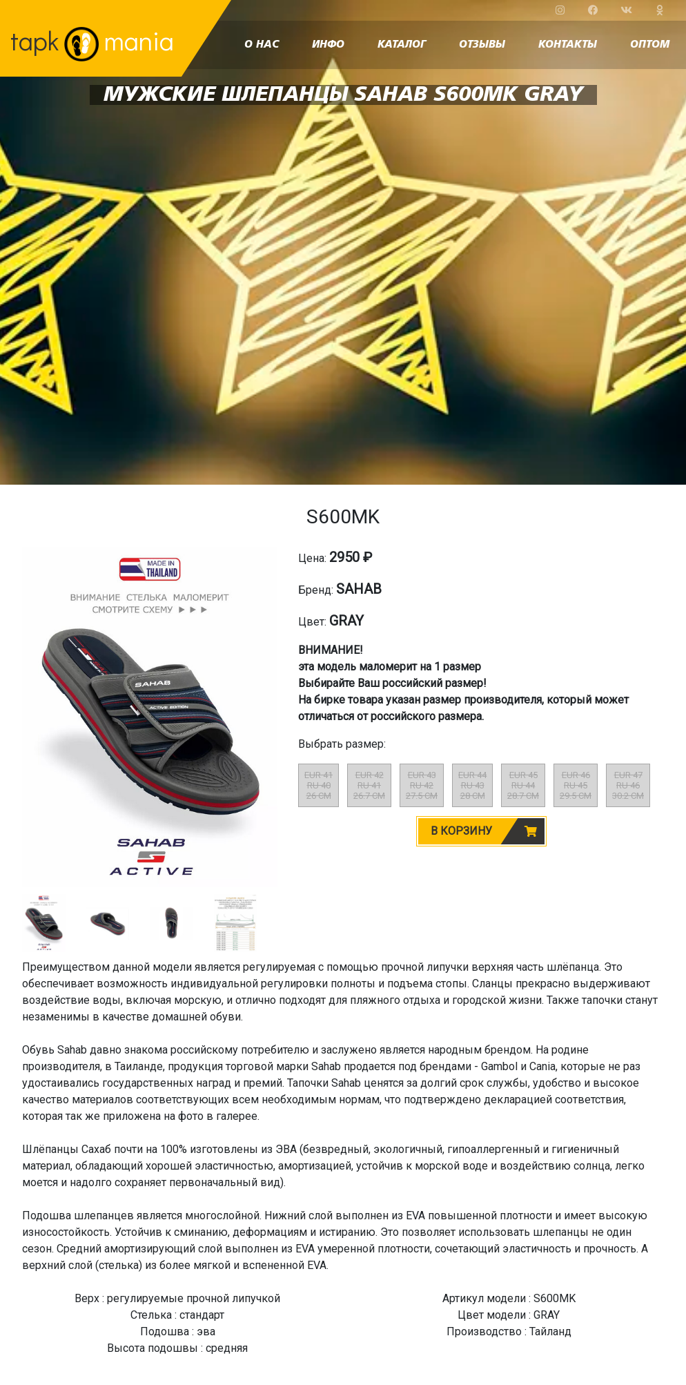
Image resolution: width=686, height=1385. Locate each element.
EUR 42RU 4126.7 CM (369, 785)
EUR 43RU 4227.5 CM (422, 785)
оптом (649, 45)
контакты (567, 45)
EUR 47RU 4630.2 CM (628, 785)
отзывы (482, 45)
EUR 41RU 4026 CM (318, 785)
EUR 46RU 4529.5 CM (575, 785)
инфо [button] (328, 45)
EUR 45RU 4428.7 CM (523, 785)
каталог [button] (402, 45)
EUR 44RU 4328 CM (472, 785)
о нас (261, 45)
